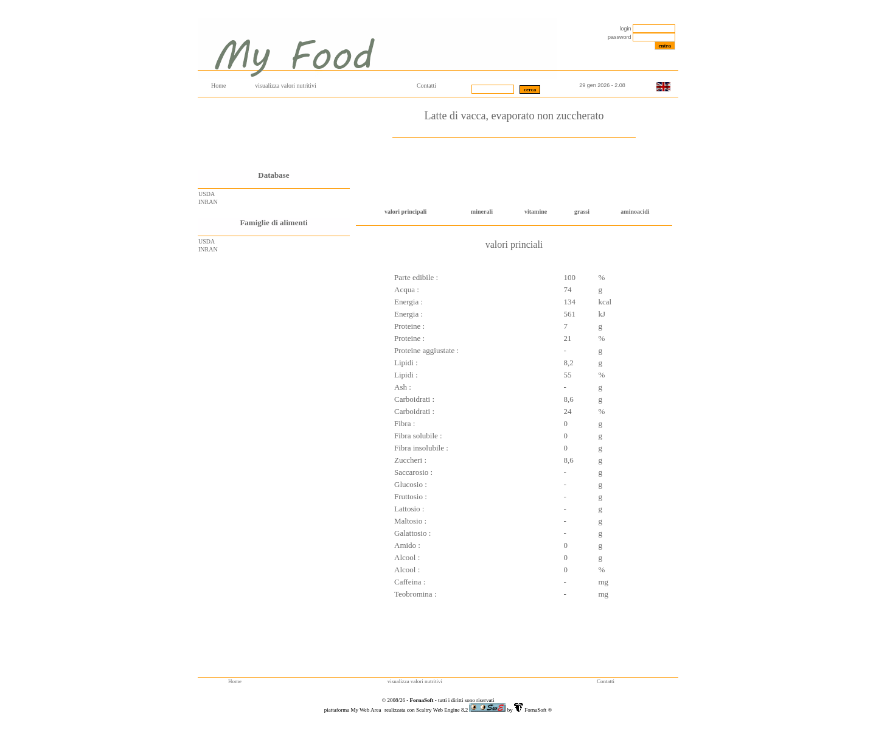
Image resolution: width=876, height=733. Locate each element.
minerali (482, 211)
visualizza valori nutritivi (285, 85)
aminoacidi (634, 211)
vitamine (535, 211)
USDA (206, 194)
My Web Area (366, 710)
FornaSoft (534, 710)
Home (218, 85)
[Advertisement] (274, 134)
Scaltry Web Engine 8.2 (442, 710)
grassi (581, 211)
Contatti (426, 85)
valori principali (405, 211)
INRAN (208, 201)
